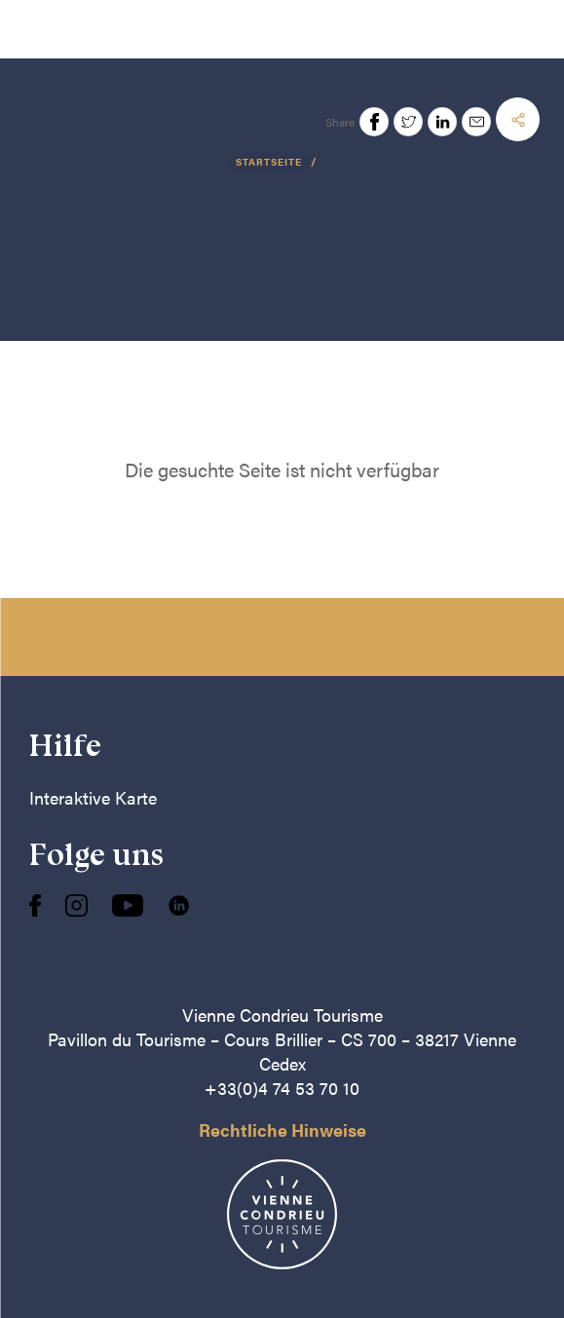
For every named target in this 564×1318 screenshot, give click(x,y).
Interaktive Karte (93, 797)
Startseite (270, 162)
